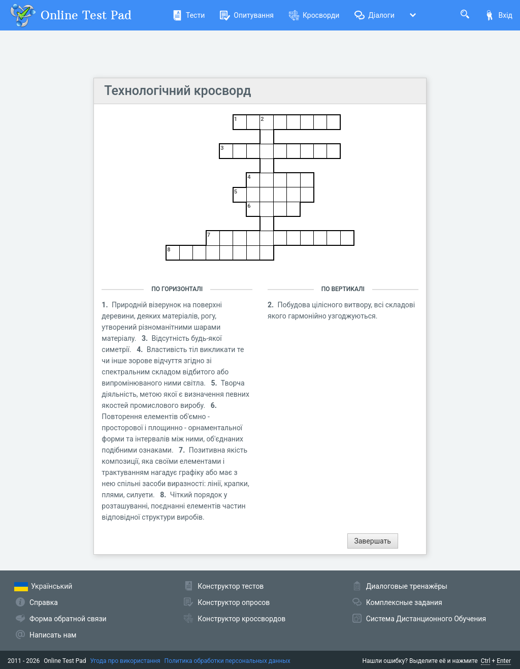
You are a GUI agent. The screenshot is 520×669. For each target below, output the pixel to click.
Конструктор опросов (234, 602)
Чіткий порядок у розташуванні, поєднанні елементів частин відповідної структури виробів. (173, 506)
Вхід (498, 15)
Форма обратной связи (68, 619)
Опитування (247, 15)
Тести (188, 15)
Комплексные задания (404, 602)
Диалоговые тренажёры (406, 586)
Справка (43, 602)
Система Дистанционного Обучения (426, 619)
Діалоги (374, 15)
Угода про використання (125, 660)
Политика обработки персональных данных (227, 660)
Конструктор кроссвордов (241, 619)
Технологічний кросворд (177, 90)
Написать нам (52, 635)
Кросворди (314, 15)
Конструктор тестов (231, 586)
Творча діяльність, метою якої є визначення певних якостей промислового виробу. (175, 394)
